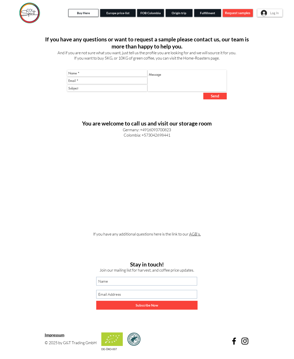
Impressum (54, 334)
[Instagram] (245, 341)
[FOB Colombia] (150, 13)
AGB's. (195, 234)
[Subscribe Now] (147, 305)
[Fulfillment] (207, 13)
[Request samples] (238, 13)
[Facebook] (234, 341)
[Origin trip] (179, 13)
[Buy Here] (83, 13)
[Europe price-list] (118, 13)
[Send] (215, 96)
